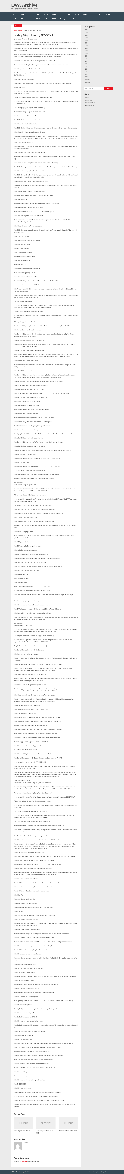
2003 (38, 14)
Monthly (62, 19)
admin (19, 39)
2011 (100, 14)
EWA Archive (24, 5)
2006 (61, 14)
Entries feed (88, 100)
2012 (108, 14)
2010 (92, 14)
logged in (24, 1161)
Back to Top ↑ (109, 1172)
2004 (46, 14)
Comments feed (90, 103)
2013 (15, 19)
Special (71, 19)
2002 (30, 14)
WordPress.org (89, 105)
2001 (23, 14)
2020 (54, 19)
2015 (30, 19)
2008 (77, 14)
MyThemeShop (99, 1172)
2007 (69, 14)
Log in (87, 97)
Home (15, 30)
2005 (54, 14)
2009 (85, 14)
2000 (15, 14)
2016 (38, 19)
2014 (23, 19)
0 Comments (33, 39)
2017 (46, 19)
